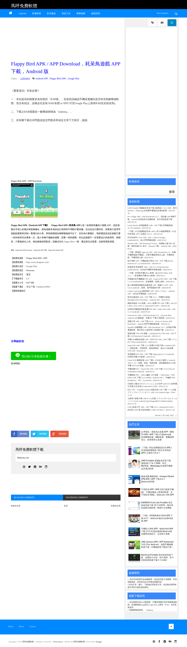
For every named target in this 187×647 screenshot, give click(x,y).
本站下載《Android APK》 (39, 287)
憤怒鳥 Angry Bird (65, 241)
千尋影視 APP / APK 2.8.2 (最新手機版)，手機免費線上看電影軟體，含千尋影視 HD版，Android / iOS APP (157, 492)
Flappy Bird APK (58, 78)
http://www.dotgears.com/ (37, 262)
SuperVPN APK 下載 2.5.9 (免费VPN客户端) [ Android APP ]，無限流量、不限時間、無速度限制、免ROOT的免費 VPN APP (151, 348)
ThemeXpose (58, 642)
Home (10, 626)
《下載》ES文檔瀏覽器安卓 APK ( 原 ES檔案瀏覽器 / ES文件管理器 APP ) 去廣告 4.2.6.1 (156, 450)
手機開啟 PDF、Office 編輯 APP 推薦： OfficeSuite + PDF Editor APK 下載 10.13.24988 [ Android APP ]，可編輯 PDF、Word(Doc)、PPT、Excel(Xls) (152, 377)
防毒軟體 (36, 13)
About (21, 626)
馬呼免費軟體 (24, 5)
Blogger (99, 642)
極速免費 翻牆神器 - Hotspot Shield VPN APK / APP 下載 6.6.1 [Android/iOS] (157, 479)
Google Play (73, 78)
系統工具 (66, 13)
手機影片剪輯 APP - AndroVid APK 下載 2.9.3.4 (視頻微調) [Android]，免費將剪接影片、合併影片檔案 (157, 531)
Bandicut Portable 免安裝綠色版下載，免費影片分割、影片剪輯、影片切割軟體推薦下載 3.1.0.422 (157, 557)
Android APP (41, 78)
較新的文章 (15, 506)
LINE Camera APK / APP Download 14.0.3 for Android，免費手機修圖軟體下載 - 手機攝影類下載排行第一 (157, 544)
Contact (32, 626)
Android (22, 13)
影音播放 (51, 13)
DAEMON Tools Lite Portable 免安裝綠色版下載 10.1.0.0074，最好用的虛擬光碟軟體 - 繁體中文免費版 (157, 505)
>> (176, 415)
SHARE (19, 434)
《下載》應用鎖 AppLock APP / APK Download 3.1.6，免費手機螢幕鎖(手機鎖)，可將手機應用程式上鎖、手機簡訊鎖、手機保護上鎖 (152, 255)
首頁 (66, 506)
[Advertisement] (66, 38)
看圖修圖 (80, 13)
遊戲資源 (95, 13)
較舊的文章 (116, 506)
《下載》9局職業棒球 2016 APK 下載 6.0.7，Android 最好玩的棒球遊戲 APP (157, 518)
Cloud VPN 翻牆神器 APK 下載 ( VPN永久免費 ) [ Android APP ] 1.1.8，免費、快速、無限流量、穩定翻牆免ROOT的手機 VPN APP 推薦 (152, 363)
